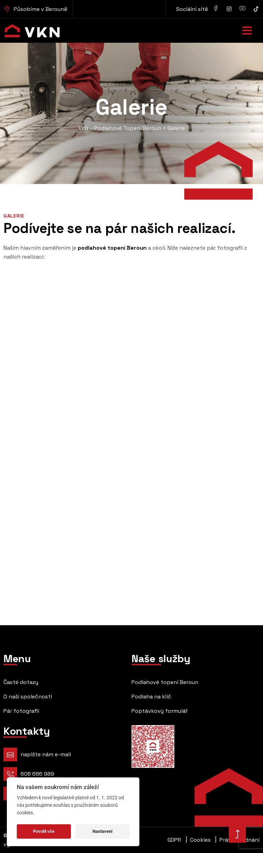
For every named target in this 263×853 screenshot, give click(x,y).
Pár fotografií (21, 710)
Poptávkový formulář (160, 710)
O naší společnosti (27, 696)
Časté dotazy (20, 682)
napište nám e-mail (46, 754)
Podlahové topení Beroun (165, 682)
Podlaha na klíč (151, 696)
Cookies (198, 840)
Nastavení (102, 831)
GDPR (174, 839)
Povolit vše (43, 831)
